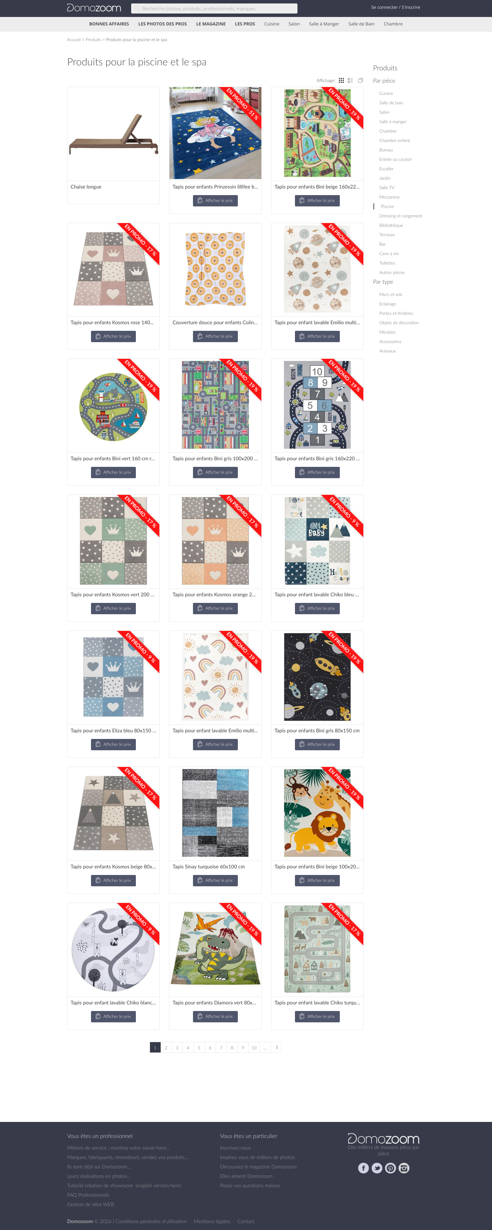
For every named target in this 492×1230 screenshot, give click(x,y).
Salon (294, 24)
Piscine (387, 206)
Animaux (387, 351)
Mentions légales (213, 1221)
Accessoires (390, 341)
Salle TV (386, 187)
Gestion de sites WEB (90, 1204)
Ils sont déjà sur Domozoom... (99, 1166)
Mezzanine (389, 197)
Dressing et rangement (400, 216)
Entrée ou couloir (395, 159)
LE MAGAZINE (211, 24)
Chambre (393, 24)
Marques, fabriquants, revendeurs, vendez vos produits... (127, 1157)
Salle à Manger (324, 24)
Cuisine (271, 24)
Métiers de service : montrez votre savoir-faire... (118, 1147)
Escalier (386, 169)
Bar (382, 244)
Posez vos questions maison (250, 1185)
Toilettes (387, 263)
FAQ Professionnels (88, 1194)
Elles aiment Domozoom (246, 1176)
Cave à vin (389, 253)
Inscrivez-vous (235, 1147)
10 (253, 1048)
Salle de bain (391, 103)
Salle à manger (393, 121)
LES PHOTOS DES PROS (162, 24)
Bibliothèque (391, 225)
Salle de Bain (362, 24)
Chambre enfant (394, 140)
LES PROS (245, 24)
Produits (93, 39)
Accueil (74, 39)
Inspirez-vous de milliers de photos (257, 1157)
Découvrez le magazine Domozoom (258, 1166)
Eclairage (387, 304)
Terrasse (387, 235)
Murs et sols (391, 294)
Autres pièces (392, 272)
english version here (158, 1185)
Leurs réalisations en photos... (99, 1176)
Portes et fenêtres (396, 313)
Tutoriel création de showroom (100, 1185)
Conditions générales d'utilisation (151, 1221)
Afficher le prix (215, 200)
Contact (246, 1221)
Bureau (386, 150)
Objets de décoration (399, 322)
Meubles (387, 332)
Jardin (384, 178)
